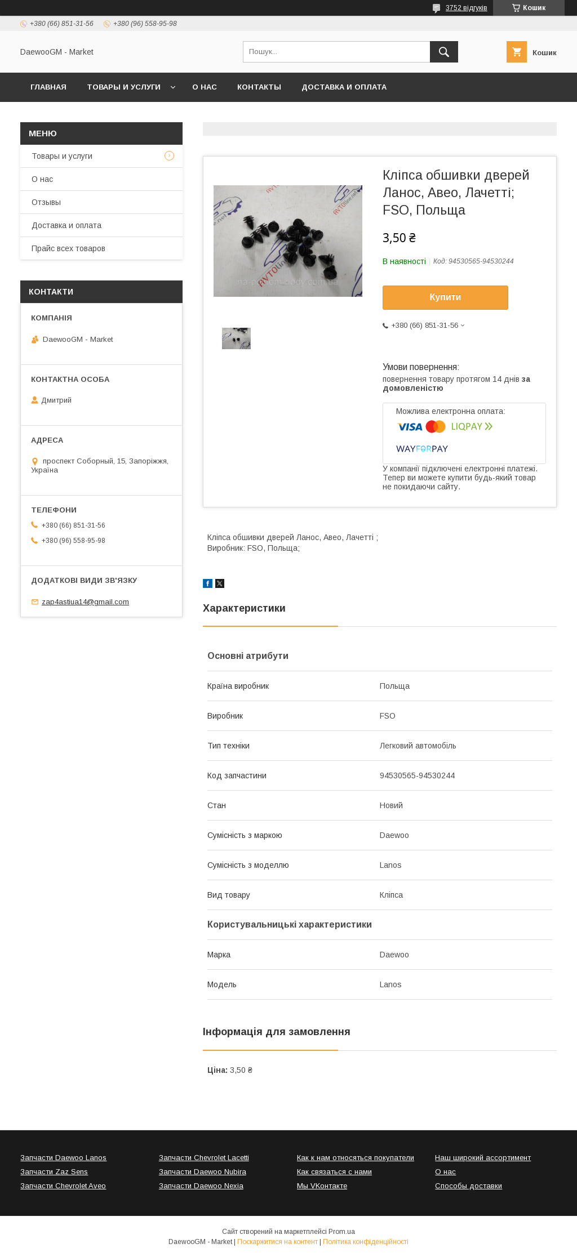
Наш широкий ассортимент (483, 1157)
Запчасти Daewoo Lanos (63, 1157)
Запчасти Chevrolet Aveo (63, 1186)
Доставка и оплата (344, 87)
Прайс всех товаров (68, 248)
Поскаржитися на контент (277, 1242)
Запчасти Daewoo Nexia (201, 1186)
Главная (48, 87)
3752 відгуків (466, 8)
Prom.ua (342, 1232)
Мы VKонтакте (322, 1186)
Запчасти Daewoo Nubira (202, 1171)
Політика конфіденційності (366, 1242)
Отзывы (46, 202)
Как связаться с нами (334, 1171)
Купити (445, 297)
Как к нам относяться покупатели (355, 1157)
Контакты (259, 87)
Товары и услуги (124, 87)
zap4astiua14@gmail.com (85, 602)
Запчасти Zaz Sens (54, 1171)
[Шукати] (444, 52)
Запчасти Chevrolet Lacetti (204, 1157)
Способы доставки (468, 1186)
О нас (204, 87)
